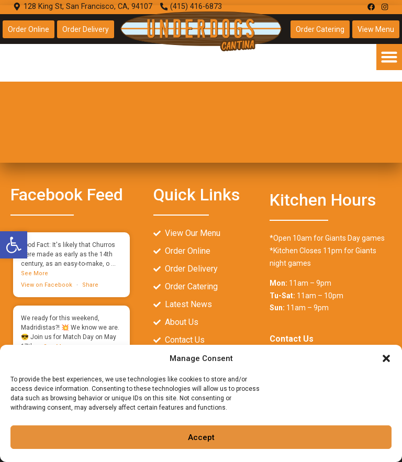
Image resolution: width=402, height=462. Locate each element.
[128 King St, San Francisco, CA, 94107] (201, 84)
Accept (201, 437)
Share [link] (90, 284)
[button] (386, 358)
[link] (13, 244)
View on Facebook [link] (46, 284)
